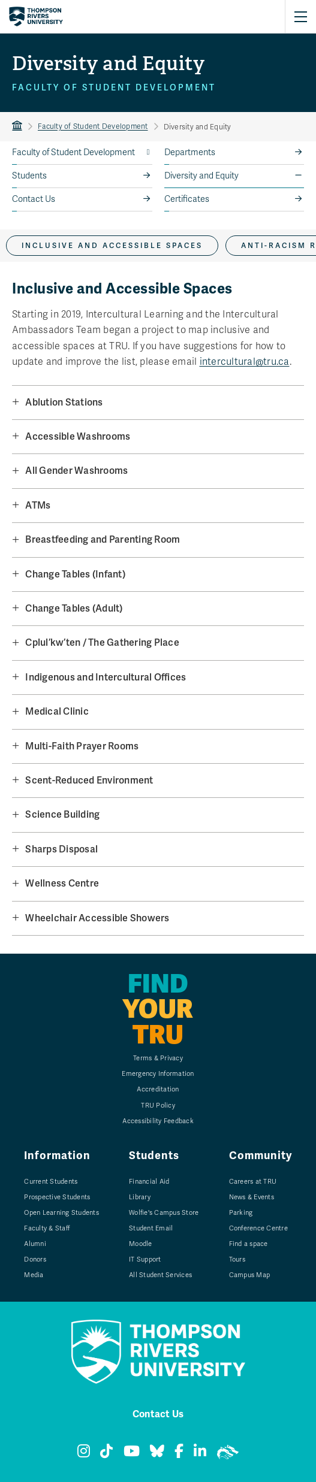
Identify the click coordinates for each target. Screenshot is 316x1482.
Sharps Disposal (61, 849)
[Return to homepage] (36, 17)
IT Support (145, 1259)
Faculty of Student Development (93, 126)
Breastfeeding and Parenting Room (102, 539)
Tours (237, 1259)
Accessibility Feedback (158, 1121)
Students (29, 176)
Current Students (50, 1181)
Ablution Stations (64, 402)
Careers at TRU (253, 1181)
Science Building (62, 814)
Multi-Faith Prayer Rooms (82, 746)
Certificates (186, 199)
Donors (35, 1259)
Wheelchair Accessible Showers (97, 918)
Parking (241, 1213)
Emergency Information (158, 1074)
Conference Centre (258, 1228)
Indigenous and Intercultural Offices (105, 677)
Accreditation (158, 1089)
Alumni (35, 1244)
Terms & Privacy (158, 1058)
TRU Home (17, 126)
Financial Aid (149, 1181)
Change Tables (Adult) (73, 608)
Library (140, 1197)
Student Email (151, 1228)
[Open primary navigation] (300, 17)
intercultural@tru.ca (245, 362)
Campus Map (249, 1275)
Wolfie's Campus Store (163, 1213)
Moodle (140, 1244)
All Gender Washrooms (76, 470)
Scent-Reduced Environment (89, 780)
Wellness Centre (62, 883)
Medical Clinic (57, 711)
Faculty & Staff (47, 1228)
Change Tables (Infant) (75, 574)
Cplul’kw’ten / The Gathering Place (102, 642)
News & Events (251, 1197)
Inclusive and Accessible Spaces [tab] (112, 245)
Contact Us (33, 199)
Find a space (248, 1244)
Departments (189, 152)
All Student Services (160, 1275)
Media (33, 1275)
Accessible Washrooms (77, 436)
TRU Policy (158, 1105)
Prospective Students (57, 1197)
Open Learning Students (61, 1213)
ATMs (37, 505)
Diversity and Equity (201, 176)
